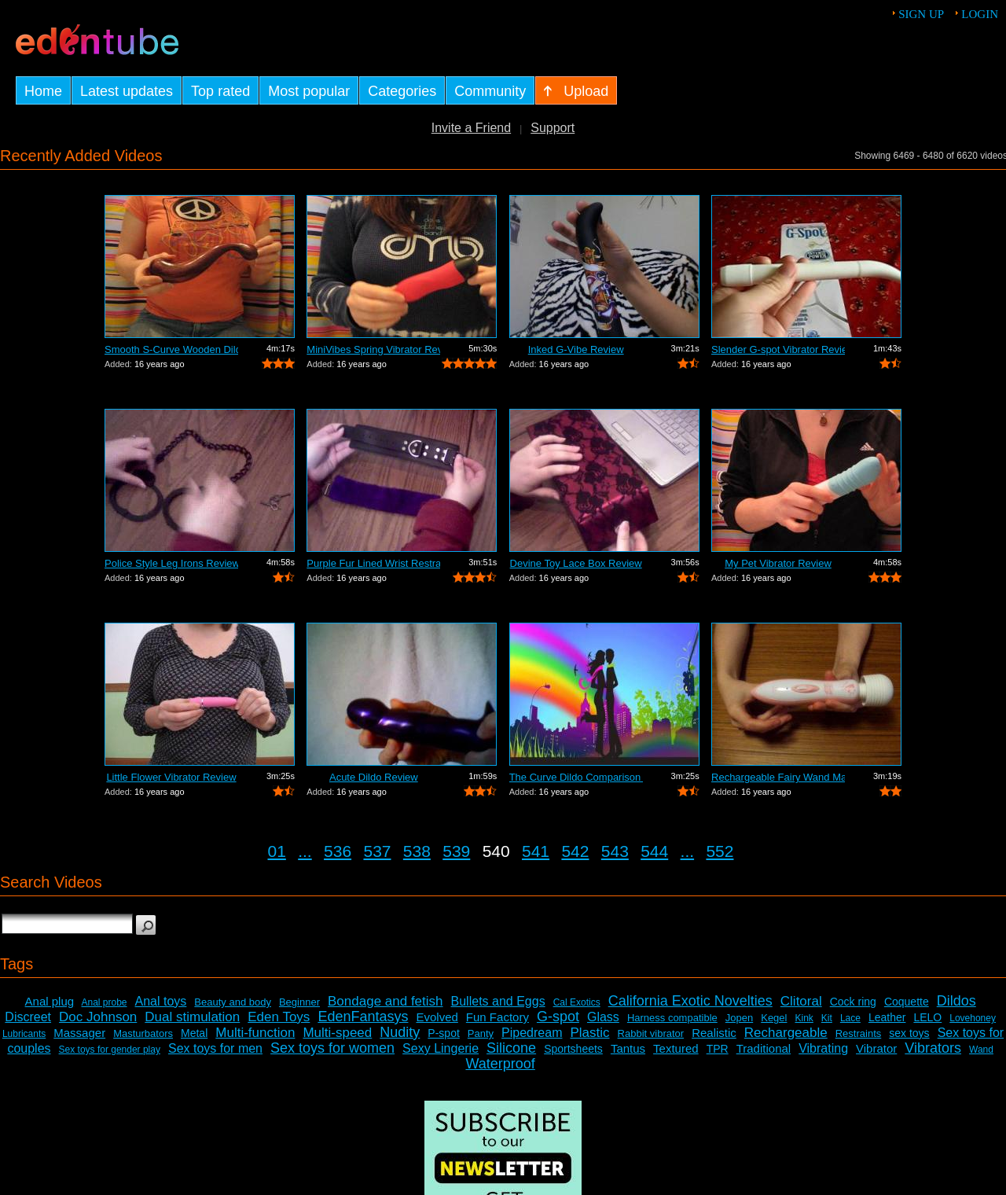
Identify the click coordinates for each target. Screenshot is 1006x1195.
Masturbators (143, 1033)
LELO (927, 1017)
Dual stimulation (192, 1016)
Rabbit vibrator (651, 1033)
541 (535, 851)
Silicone (511, 1048)
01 (277, 851)
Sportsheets (573, 1048)
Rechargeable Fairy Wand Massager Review (778, 777)
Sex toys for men (215, 1048)
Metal (194, 1033)
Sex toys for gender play (109, 1049)
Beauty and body (232, 1002)
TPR (718, 1048)
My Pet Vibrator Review (778, 563)
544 (654, 851)
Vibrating (823, 1048)
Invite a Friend (471, 127)
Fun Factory (497, 1017)
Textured (676, 1048)
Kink (804, 1018)
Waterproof (499, 1064)
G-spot (558, 1016)
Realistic (714, 1032)
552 (719, 851)
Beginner (299, 1002)
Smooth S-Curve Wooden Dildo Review (171, 349)
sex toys (909, 1033)
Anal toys (161, 1001)
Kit (826, 1018)
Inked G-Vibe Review (576, 349)
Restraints (858, 1033)
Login (979, 14)
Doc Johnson (98, 1016)
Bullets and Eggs (498, 1001)
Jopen (739, 1018)
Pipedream (531, 1032)
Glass (603, 1017)
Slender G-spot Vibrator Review (778, 349)
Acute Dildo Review (373, 777)
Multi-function (255, 1032)
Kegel (774, 1018)
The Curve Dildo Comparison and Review (576, 777)
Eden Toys (279, 1016)
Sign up (921, 14)
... (305, 851)
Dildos (956, 1001)
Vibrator (876, 1048)
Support (553, 127)
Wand (981, 1049)
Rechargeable (786, 1032)
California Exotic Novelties (690, 1001)
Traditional (763, 1048)
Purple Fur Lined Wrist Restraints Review (373, 563)
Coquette (906, 1001)
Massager (79, 1032)
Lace (850, 1018)
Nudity (400, 1032)
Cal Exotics (576, 1002)
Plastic (589, 1032)
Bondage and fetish (385, 1001)
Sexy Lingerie (440, 1048)
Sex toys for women (332, 1048)
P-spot (443, 1033)
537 (377, 851)
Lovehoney (972, 1018)
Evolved (436, 1017)
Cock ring (853, 1001)
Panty (481, 1033)
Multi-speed (337, 1032)
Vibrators (933, 1048)
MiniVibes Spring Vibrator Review (373, 349)
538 (417, 851)
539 (456, 851)
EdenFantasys (363, 1016)
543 (615, 851)
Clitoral (801, 1001)
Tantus (628, 1048)
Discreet (28, 1017)
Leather (886, 1017)
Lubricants (24, 1033)
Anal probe (104, 1002)
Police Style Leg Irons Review (171, 563)
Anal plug (50, 1001)
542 (575, 851)
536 (337, 851)
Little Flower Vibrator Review (171, 777)
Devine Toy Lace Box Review (576, 563)
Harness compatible (672, 1018)
